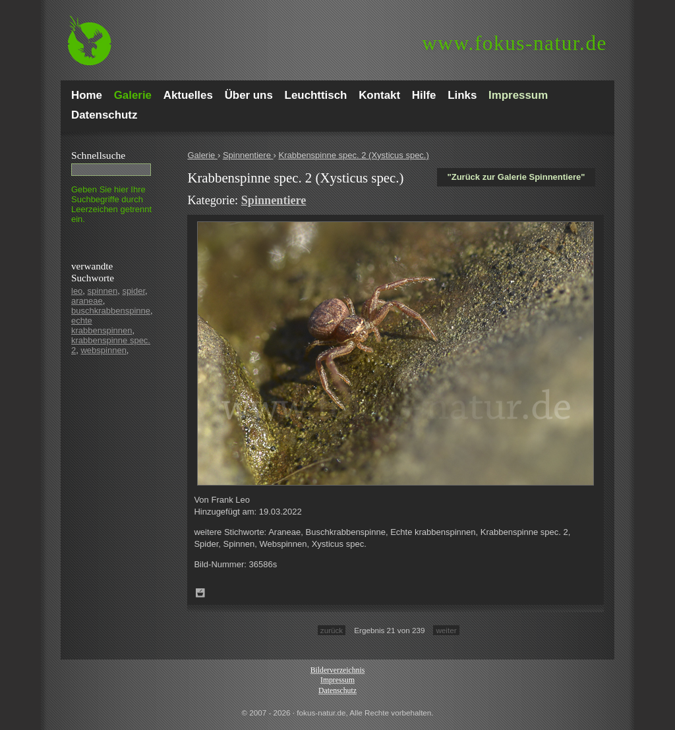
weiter (446, 630)
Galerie (202, 155)
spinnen (103, 291)
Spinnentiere (248, 155)
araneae (87, 301)
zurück (331, 630)
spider (133, 291)
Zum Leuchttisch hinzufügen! (200, 593)
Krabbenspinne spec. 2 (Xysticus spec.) (353, 155)
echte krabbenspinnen (101, 325)
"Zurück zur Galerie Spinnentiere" (516, 177)
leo (76, 291)
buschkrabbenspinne (110, 311)
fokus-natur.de (514, 43)
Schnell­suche (98, 155)
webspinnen (103, 350)
